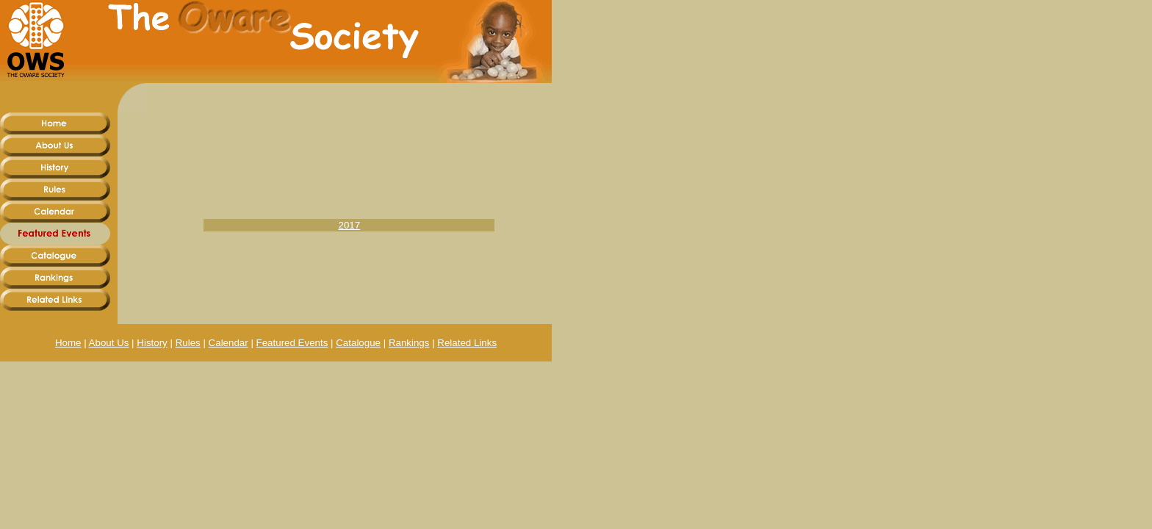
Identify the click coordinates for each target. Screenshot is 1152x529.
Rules (188, 342)
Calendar (228, 342)
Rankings (409, 342)
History (152, 342)
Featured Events (292, 342)
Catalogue (358, 342)
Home (68, 342)
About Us (109, 342)
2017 (350, 225)
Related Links (467, 342)
